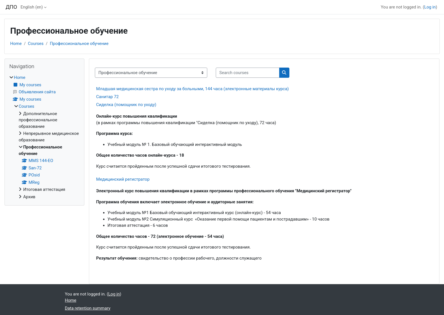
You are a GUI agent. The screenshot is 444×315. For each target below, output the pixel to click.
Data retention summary (87, 308)
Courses (36, 43)
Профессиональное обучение (79, 43)
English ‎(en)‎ (31, 7)
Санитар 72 (107, 96)
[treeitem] (44, 137)
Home (16, 43)
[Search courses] (247, 73)
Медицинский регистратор (123, 179)
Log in (430, 7)
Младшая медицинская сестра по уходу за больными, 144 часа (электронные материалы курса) (192, 88)
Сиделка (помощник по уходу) (126, 104)
